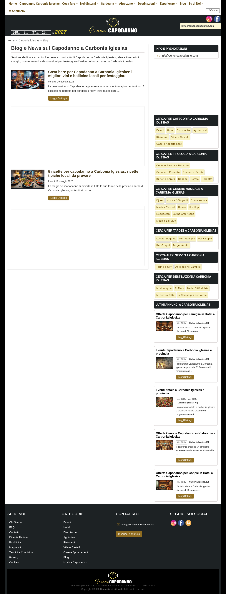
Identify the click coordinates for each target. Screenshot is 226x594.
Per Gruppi (163, 245)
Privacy (13, 557)
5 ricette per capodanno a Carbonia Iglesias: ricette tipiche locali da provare (93, 173)
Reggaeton (163, 213)
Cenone (183, 179)
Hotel (170, 130)
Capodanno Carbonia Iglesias (39, 3)
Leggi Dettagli (58, 98)
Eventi (160, 130)
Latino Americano (183, 213)
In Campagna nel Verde (192, 295)
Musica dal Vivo (166, 220)
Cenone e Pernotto (168, 172)
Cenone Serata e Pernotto (172, 165)
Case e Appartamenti (169, 143)
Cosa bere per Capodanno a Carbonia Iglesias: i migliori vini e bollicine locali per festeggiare (90, 74)
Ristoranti (162, 137)
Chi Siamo (15, 522)
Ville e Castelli (180, 137)
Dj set (160, 200)
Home (13, 3)
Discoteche (183, 130)
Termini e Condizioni (21, 552)
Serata (195, 179)
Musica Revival (165, 207)
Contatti (14, 532)
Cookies (14, 562)
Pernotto (207, 179)
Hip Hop (194, 207)
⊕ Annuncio (17, 11)
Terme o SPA (164, 266)
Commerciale (199, 200)
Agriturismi (200, 130)
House (182, 207)
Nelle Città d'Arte (198, 288)
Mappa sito (15, 547)
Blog (183, 3)
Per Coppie (205, 238)
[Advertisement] (78, 136)
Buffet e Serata (165, 179)
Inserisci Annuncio (129, 534)
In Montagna (164, 288)
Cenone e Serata (193, 172)
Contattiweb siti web (111, 589)
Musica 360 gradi (177, 200)
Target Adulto (181, 245)
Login (213, 10)
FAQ (12, 527)
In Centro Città (165, 295)
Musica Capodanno (75, 562)
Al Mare (179, 288)
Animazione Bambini (188, 266)
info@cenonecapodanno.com (198, 26)
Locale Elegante (166, 238)
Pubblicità (15, 542)
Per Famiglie (187, 238)
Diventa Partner (18, 537)
